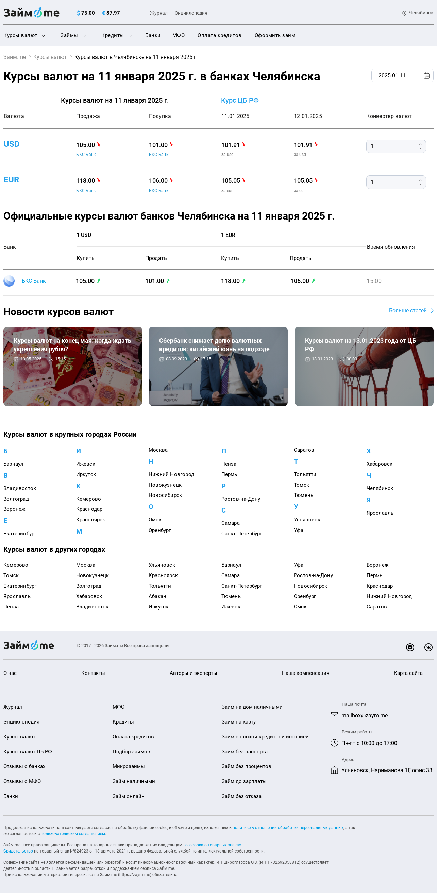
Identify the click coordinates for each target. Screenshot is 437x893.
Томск (301, 485)
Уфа (299, 530)
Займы (73, 35)
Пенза (229, 464)
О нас (10, 673)
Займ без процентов (246, 766)
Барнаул (13, 464)
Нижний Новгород (171, 474)
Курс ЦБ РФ (240, 100)
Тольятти (305, 474)
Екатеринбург (19, 534)
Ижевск (85, 464)
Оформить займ (275, 35)
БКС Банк (86, 154)
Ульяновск (307, 520)
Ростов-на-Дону (240, 499)
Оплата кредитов (220, 35)
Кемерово (88, 499)
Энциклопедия (191, 13)
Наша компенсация (305, 673)
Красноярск (90, 520)
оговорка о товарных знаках (213, 845)
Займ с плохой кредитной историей (265, 737)
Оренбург (160, 530)
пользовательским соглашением (73, 833)
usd (12, 143)
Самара (230, 523)
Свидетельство (18, 851)
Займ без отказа (242, 796)
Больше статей (408, 310)
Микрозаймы (129, 766)
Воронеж (14, 509)
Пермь (229, 474)
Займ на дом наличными (252, 707)
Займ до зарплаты (244, 781)
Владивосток (19, 488)
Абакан (157, 596)
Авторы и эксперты (193, 673)
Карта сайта (408, 673)
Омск (155, 520)
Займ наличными (134, 781)
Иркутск (86, 474)
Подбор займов (131, 752)
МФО (178, 35)
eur (11, 179)
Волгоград (16, 499)
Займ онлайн (129, 796)
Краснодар (89, 509)
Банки (153, 35)
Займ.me (14, 57)
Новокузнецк (165, 485)
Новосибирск (165, 495)
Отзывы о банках (24, 766)
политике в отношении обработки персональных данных (288, 827)
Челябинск (380, 488)
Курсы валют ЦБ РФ (27, 752)
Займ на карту (239, 722)
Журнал (159, 13)
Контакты (93, 673)
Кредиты (116, 35)
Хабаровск (380, 464)
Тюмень (303, 495)
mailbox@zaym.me (364, 715)
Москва (158, 450)
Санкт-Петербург (241, 534)
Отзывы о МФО (22, 781)
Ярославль (380, 513)
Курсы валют (24, 35)
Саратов (304, 450)
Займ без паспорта (245, 752)
